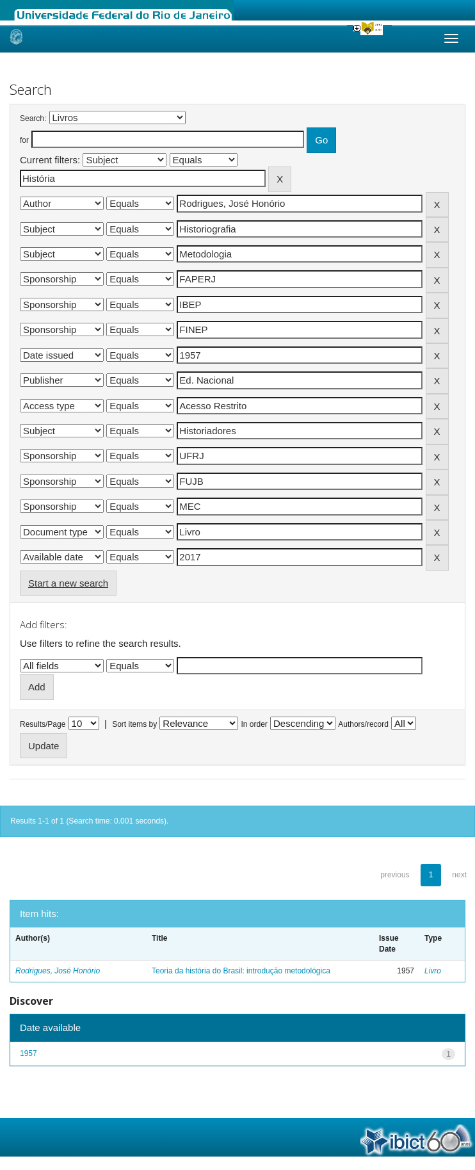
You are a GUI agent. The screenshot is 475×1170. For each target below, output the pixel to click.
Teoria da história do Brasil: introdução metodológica (241, 970)
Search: (33, 118)
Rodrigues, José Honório (57, 970)
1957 (28, 1053)
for (24, 140)
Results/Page (42, 724)
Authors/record (363, 724)
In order (254, 724)
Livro (432, 970)
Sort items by (134, 724)
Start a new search (68, 583)
